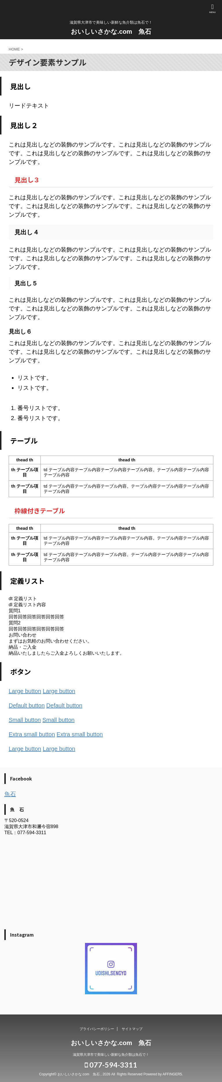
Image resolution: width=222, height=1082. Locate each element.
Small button (25, 720)
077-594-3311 (111, 1064)
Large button (25, 691)
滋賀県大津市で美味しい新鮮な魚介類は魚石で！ (111, 1055)
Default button (27, 705)
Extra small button (32, 734)
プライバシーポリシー (96, 1029)
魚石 (10, 794)
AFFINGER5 (172, 1074)
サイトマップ (132, 1029)
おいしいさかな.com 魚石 (111, 31)
